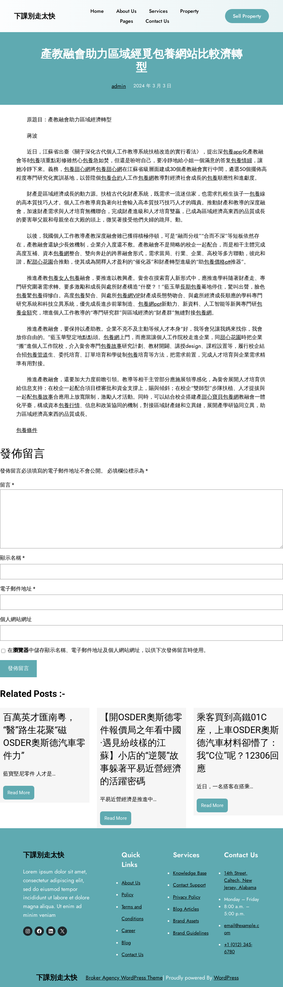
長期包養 (190, 286)
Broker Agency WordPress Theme (124, 977)
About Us (131, 882)
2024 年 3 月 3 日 (152, 85)
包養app (232, 151)
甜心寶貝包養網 (220, 397)
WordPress (226, 977)
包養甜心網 (77, 169)
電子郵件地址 (17, 589)
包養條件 (26, 430)
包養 (35, 160)
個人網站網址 (16, 619)
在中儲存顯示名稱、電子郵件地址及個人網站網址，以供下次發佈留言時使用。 (108, 650)
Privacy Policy (186, 897)
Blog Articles (186, 909)
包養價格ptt (217, 261)
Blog (126, 942)
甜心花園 (42, 261)
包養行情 (69, 405)
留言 (7, 485)
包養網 (146, 178)
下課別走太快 (34, 16)
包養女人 (58, 278)
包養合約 (111, 178)
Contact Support (189, 885)
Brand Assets (186, 920)
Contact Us (132, 954)
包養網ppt (149, 304)
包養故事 (111, 346)
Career (128, 930)
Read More (20, 794)
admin (119, 86)
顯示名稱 (12, 558)
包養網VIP (129, 295)
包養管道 (37, 354)
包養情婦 (241, 160)
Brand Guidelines (191, 933)
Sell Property (247, 16)
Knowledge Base (190, 873)
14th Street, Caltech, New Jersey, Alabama (240, 880)
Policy (127, 894)
